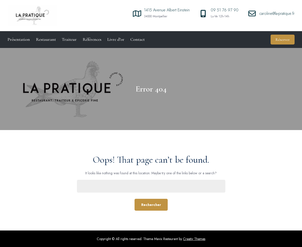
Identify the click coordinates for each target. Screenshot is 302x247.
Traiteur (69, 39)
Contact (137, 39)
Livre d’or (115, 39)
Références (92, 39)
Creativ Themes (194, 238)
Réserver (283, 39)
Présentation (19, 39)
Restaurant (46, 39)
